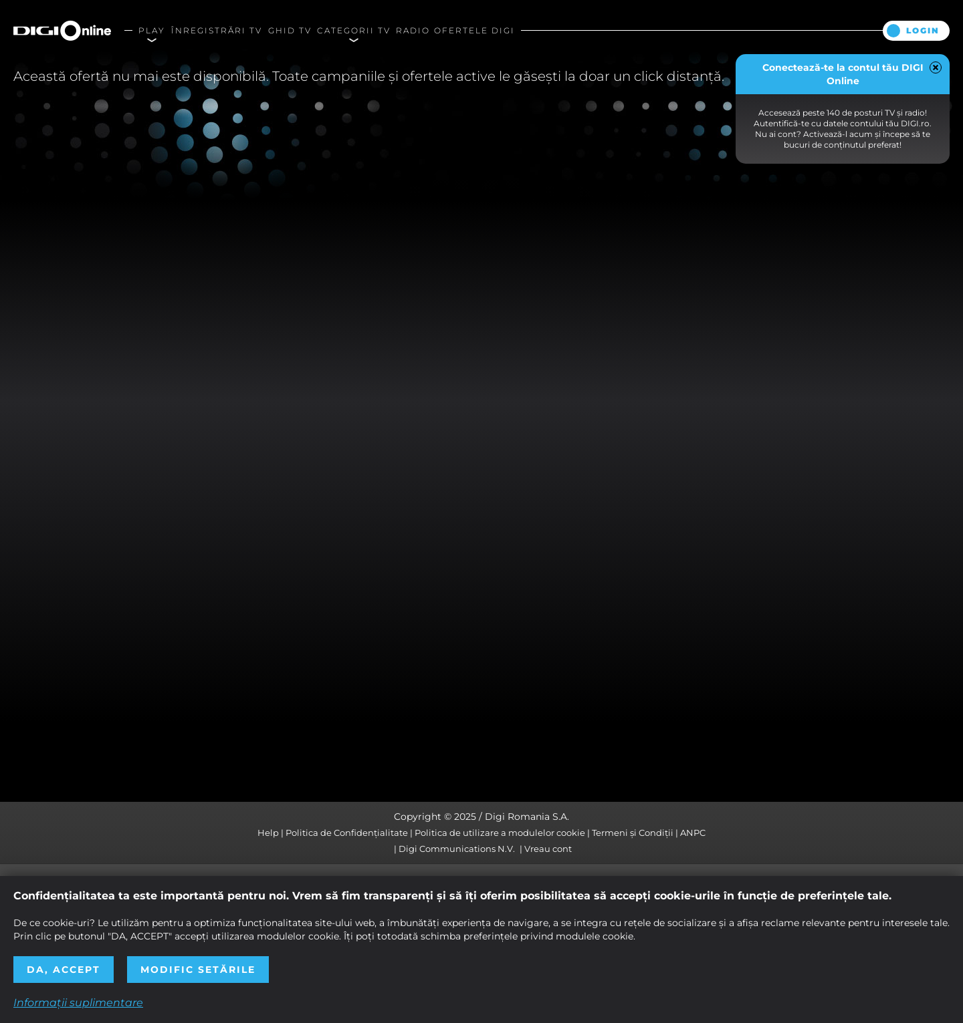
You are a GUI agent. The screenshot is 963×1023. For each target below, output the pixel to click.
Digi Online (62, 30)
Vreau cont (548, 848)
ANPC (693, 832)
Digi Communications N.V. (457, 848)
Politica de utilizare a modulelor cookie (500, 832)
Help (268, 832)
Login (923, 30)
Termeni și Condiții (632, 832)
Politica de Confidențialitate (347, 832)
